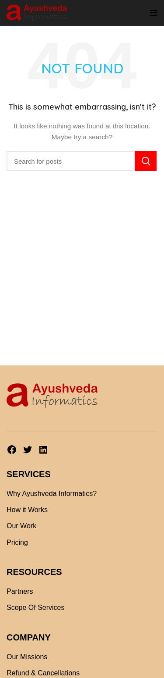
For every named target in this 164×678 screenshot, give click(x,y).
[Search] (82, 161)
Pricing (17, 542)
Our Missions (27, 657)
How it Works (27, 509)
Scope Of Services (36, 607)
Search (146, 161)
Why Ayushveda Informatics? (52, 493)
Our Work (21, 526)
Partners (20, 591)
